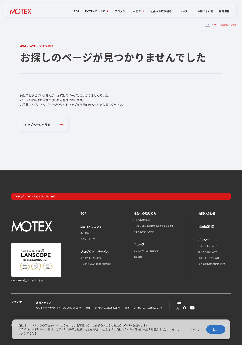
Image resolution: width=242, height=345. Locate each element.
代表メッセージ (87, 239)
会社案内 (84, 233)
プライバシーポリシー (31, 329)
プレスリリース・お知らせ (145, 250)
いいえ (195, 329)
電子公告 (137, 256)
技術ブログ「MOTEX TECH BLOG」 (142, 307)
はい (215, 329)
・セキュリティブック (143, 231)
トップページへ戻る (37, 124)
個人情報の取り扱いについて (211, 263)
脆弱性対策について (207, 252)
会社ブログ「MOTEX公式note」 (102, 307)
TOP (76, 11)
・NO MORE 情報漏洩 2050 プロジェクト (153, 225)
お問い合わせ (205, 11)
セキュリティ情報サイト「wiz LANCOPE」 (57, 307)
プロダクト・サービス (90, 258)
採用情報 (224, 11)
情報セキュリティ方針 (208, 258)
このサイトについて (207, 246)
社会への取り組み (161, 11)
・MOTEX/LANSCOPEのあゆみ (95, 263)
